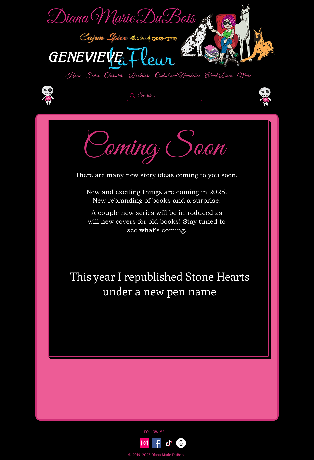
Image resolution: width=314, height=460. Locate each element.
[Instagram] (144, 443)
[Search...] (165, 95)
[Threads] (181, 443)
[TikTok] (169, 443)
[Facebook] (156, 443)
